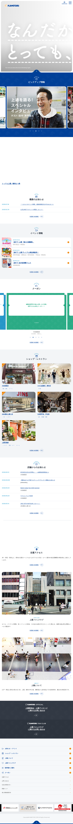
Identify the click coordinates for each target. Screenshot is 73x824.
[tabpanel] (36, 107)
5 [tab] (41, 337)
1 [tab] (30, 337)
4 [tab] (38, 337)
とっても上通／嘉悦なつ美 (11, 183)
